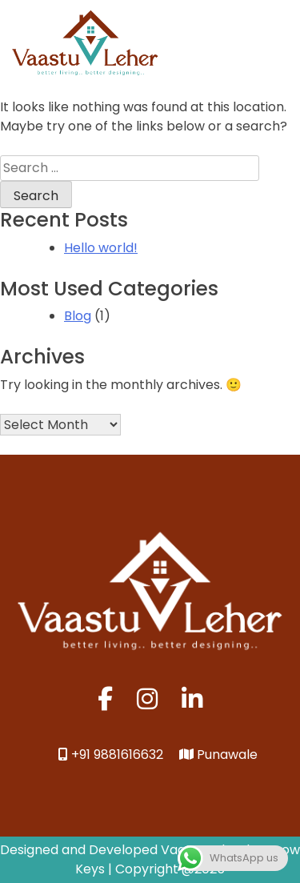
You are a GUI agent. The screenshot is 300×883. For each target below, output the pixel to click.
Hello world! (101, 248)
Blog (77, 316)
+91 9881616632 (110, 754)
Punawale (218, 754)
